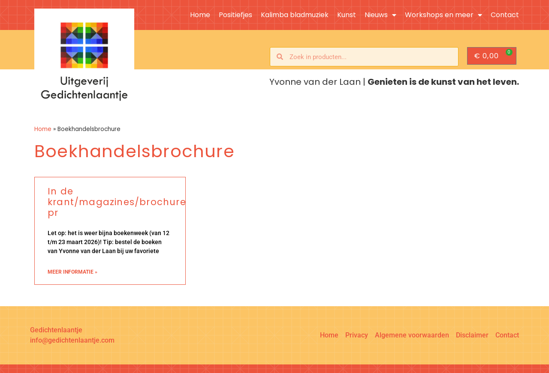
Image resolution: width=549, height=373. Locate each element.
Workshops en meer (443, 15)
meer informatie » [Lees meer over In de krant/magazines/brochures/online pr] (72, 272)
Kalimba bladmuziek (295, 15)
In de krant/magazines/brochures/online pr (137, 202)
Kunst (346, 15)
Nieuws (380, 15)
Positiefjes (235, 15)
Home (200, 15)
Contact (505, 15)
